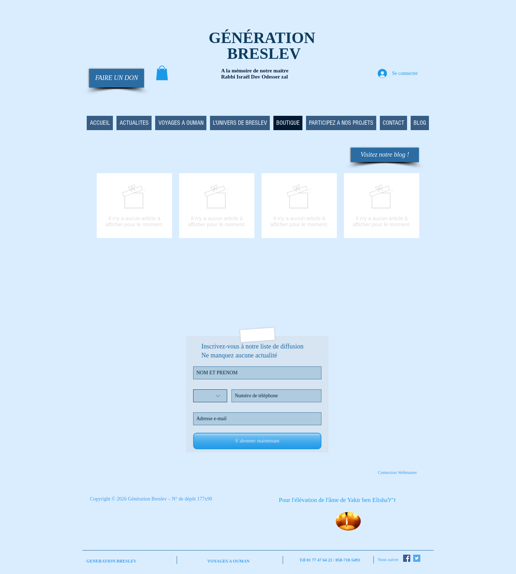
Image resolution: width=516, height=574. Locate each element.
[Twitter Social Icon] (416, 558)
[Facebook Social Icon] (406, 558)
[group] (258, 205)
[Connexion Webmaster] (397, 472)
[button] (162, 73)
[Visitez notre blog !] (385, 155)
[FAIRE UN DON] (116, 78)
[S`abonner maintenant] (257, 441)
